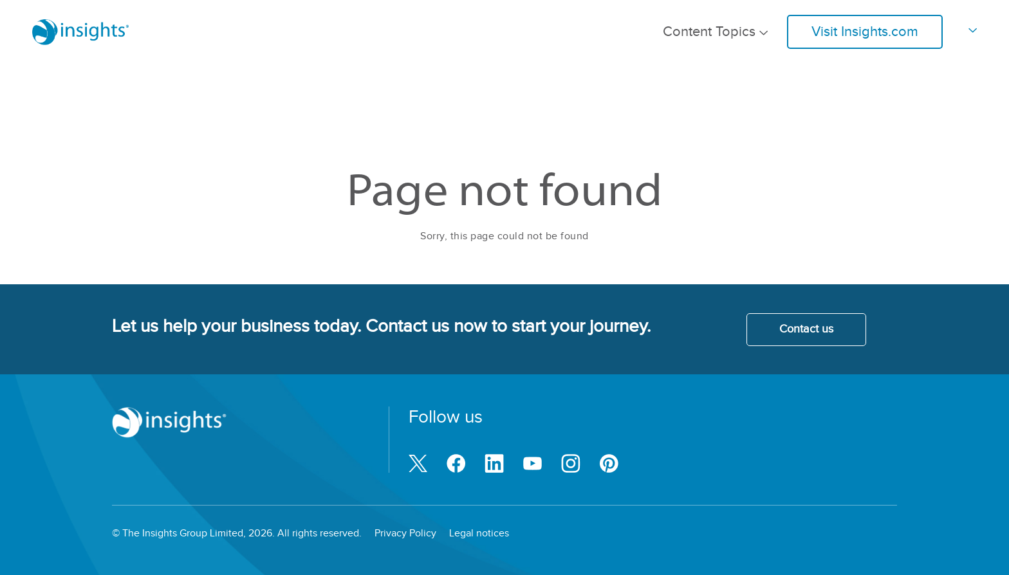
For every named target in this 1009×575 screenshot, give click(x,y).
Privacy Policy (405, 533)
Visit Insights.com (864, 31)
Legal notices (479, 533)
